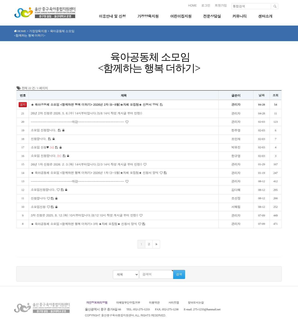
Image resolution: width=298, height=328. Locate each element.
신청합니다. (39, 138)
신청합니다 (39, 198)
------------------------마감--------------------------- (78, 121)
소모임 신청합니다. (44, 130)
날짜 (261, 95)
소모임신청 (39, 207)
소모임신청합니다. (44, 189)
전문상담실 (212, 16)
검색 (179, 274)
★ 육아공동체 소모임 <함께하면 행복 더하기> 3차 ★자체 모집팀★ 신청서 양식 (85, 224)
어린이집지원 (180, 16)
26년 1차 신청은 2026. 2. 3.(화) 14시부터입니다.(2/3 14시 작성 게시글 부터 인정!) (87, 164)
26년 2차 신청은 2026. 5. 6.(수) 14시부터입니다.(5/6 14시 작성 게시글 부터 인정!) (87, 113)
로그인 (205, 5)
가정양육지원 (148, 16)
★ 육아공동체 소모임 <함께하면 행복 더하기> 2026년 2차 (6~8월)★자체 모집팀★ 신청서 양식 (95, 104)
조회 (275, 95)
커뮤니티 (239, 16)
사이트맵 (173, 302)
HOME (192, 5)
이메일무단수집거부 (128, 302)
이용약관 (154, 302)
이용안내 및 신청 (112, 16)
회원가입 (221, 5)
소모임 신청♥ (43, 147)
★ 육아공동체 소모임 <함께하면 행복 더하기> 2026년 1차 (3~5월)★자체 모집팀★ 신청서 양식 (95, 172)
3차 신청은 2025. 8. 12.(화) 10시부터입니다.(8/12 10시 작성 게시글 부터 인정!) (85, 215)
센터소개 (265, 16)
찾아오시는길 (196, 302)
